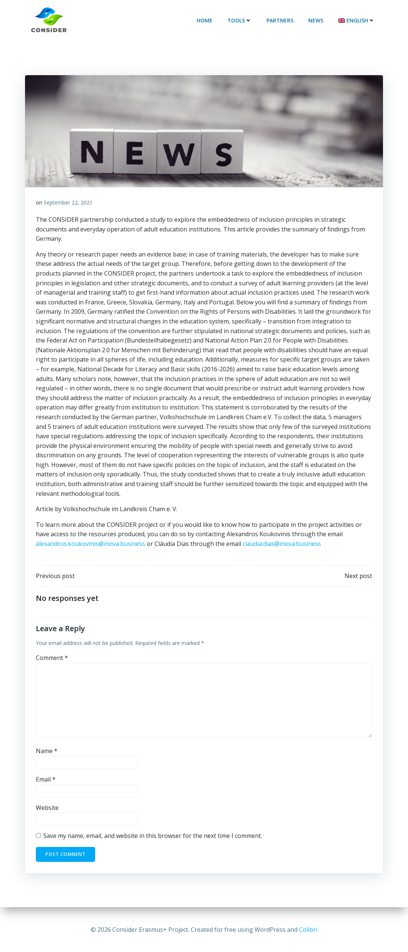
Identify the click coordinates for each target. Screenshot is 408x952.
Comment (52, 659)
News (316, 20)
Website (47, 809)
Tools (240, 20)
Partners (280, 20)
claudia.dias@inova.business (282, 544)
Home (205, 20)
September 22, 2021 (68, 202)
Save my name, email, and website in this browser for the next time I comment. (153, 837)
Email (46, 780)
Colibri (308, 929)
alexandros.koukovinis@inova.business (91, 544)
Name (47, 752)
